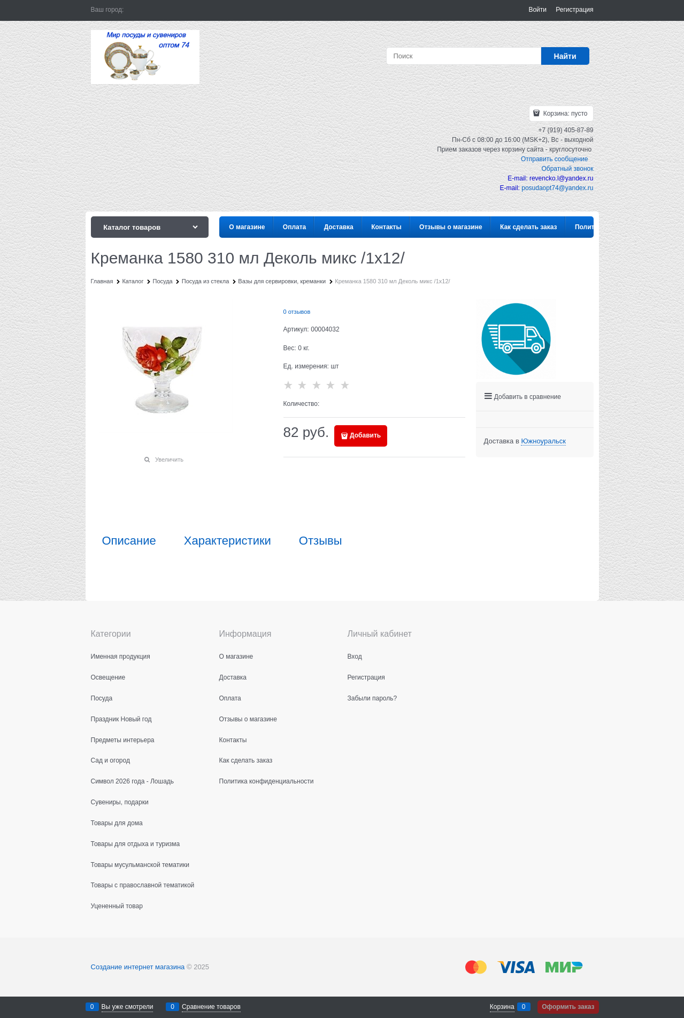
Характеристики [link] (227, 541)
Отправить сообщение (554, 159)
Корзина (502, 1006)
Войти (537, 9)
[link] (543, 441)
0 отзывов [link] (297, 311)
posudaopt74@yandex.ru (557, 188)
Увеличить (169, 459)
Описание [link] (129, 541)
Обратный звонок (567, 168)
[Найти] (565, 56)
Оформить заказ (568, 1007)
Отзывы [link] (320, 541)
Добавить (365, 435)
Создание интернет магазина (138, 967)
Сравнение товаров (211, 1006)
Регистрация (574, 9)
